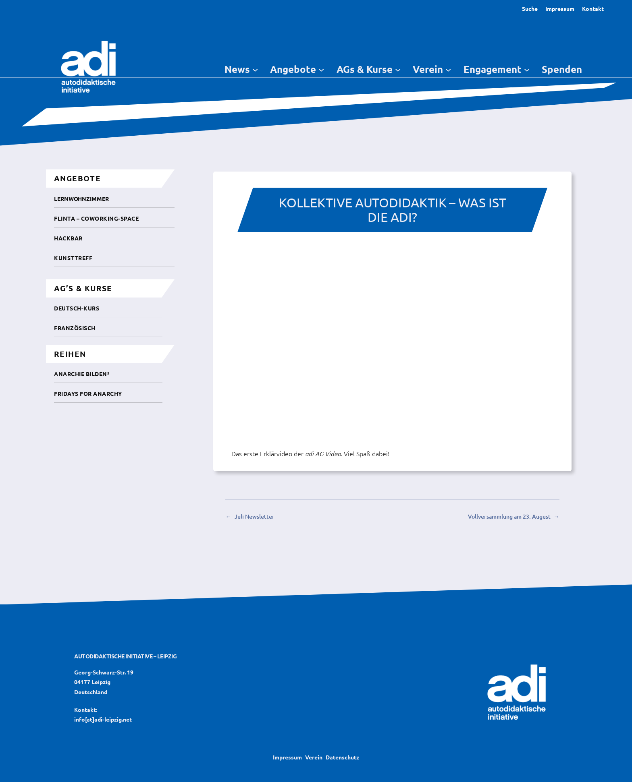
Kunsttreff (73, 257)
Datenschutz (342, 757)
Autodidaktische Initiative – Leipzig (125, 656)
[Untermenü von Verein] (448, 69)
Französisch (75, 327)
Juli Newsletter (254, 516)
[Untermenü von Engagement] (527, 69)
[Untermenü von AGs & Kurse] (398, 69)
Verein (313, 757)
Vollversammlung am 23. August (509, 516)
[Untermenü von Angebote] (321, 69)
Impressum (559, 8)
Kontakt (593, 8)
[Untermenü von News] (255, 69)
